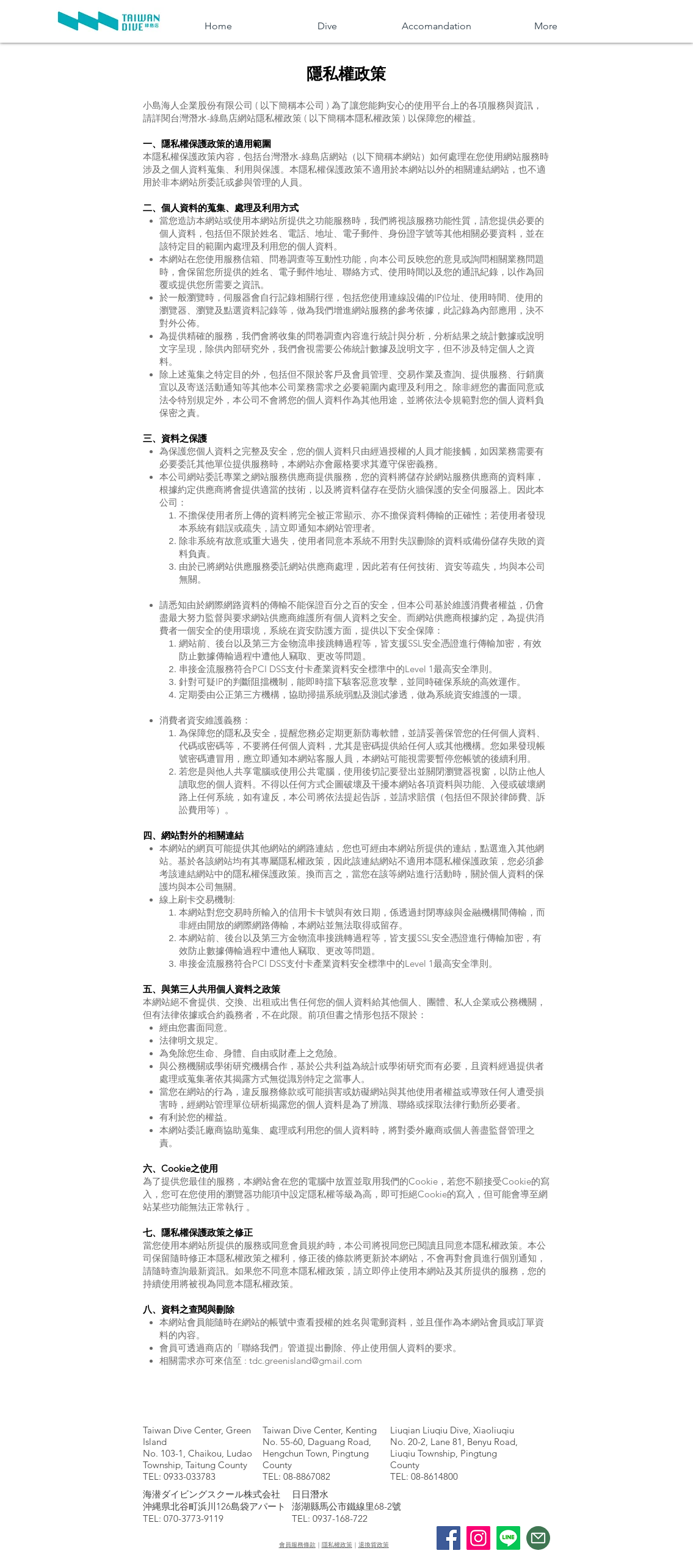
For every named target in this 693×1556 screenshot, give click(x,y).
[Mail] (538, 1538)
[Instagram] (478, 1538)
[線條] (508, 1538)
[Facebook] (448, 1538)
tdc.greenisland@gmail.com (305, 1360)
